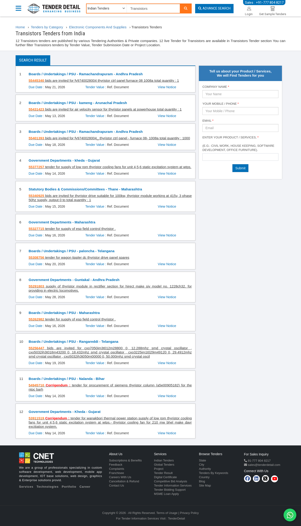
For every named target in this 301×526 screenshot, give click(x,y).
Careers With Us (120, 477)
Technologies (48, 486)
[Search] (185, 8)
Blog (202, 481)
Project (158, 468)
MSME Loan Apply (166, 494)
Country (204, 477)
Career (85, 486)
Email (207, 120)
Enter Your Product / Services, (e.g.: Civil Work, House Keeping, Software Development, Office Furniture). (238, 144)
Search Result (33, 60)
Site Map (205, 485)
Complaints (116, 468)
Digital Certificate (165, 477)
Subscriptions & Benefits (125, 460)
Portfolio (69, 486)
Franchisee (116, 473)
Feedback (115, 464)
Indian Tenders (164, 460)
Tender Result (163, 473)
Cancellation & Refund (124, 481)
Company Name (215, 86)
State (202, 460)
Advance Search (214, 8)
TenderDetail (176, 518)
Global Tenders (164, 464)
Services (26, 486)
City (201, 464)
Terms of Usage (166, 513)
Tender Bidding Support (170, 489)
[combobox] (240, 157)
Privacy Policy (189, 513)
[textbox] (205, 157)
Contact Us (116, 485)
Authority (205, 468)
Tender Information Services (173, 485)
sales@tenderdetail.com (263, 465)
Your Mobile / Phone (220, 103)
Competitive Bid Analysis (170, 481)
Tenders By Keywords (213, 473)
